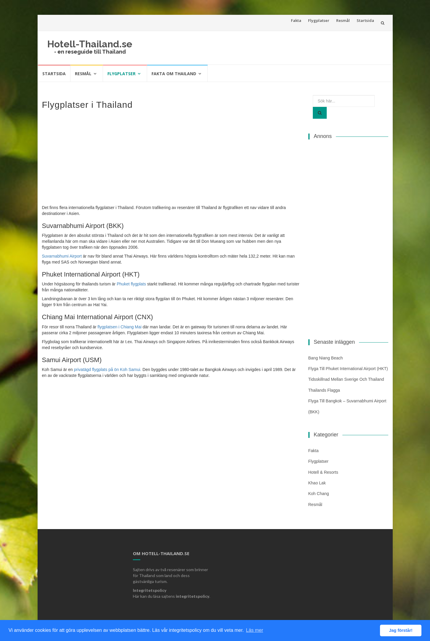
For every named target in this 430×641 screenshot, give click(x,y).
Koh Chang (318, 493)
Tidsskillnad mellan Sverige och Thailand (346, 379)
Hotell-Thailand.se (89, 43)
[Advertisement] (170, 156)
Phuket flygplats (131, 284)
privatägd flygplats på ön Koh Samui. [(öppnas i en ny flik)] (107, 369)
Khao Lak (317, 483)
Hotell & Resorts (323, 472)
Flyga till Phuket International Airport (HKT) (348, 368)
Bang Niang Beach (325, 358)
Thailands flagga (324, 390)
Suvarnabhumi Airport (62, 256)
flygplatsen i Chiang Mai (120, 326)
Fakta (296, 20)
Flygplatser (318, 20)
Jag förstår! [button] (401, 630)
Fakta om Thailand (174, 73)
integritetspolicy (192, 596)
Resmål (343, 20)
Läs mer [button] (254, 630)
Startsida (365, 20)
